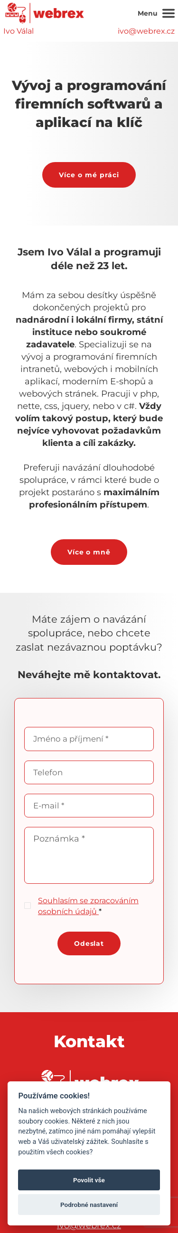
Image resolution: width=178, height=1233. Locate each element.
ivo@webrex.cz (146, 31)
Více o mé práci (89, 175)
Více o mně (89, 552)
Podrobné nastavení (89, 1204)
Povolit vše (89, 1180)
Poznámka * (89, 855)
